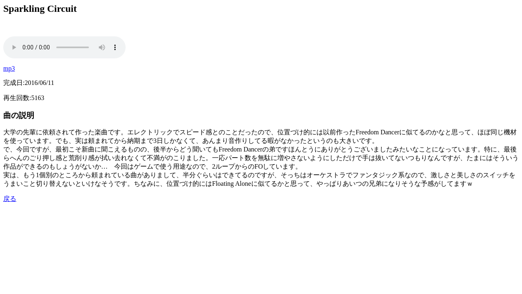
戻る (9, 198)
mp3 (9, 68)
